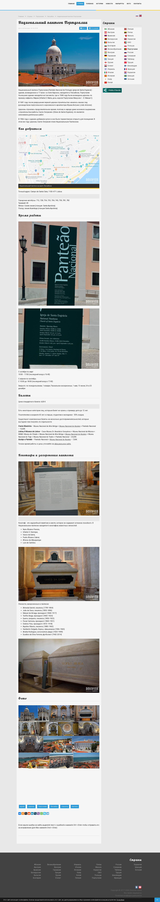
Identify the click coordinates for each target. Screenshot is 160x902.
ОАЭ (127, 42)
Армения (109, 36)
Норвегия (129, 39)
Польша (129, 46)
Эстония (129, 79)
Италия (109, 72)
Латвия (128, 29)
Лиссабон (50, 16)
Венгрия (109, 52)
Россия (128, 52)
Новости (109, 7)
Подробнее (120, 900)
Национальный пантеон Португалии (69, 16)
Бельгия (109, 42)
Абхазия (109, 29)
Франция (129, 69)
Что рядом (93, 28)
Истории (99, 7)
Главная (71, 7)
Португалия (40, 16)
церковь (31, 806)
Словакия (129, 56)
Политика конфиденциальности (128, 896)
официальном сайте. (62, 444)
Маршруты (120, 7)
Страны (80, 7)
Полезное (89, 7)
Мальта (128, 36)
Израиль (109, 69)
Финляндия (130, 66)
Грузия (108, 62)
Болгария (109, 46)
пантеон (75, 806)
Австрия (109, 32)
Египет (108, 66)
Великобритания (112, 49)
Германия (110, 56)
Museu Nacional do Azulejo (69, 426)
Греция (108, 59)
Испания (109, 76)
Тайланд (129, 59)
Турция (128, 62)
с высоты (64, 806)
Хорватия (129, 72)
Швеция (129, 76)
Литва (128, 32)
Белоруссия (110, 39)
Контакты (137, 7)
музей (22, 806)
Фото (129, 7)
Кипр (108, 79)
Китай (108, 82)
